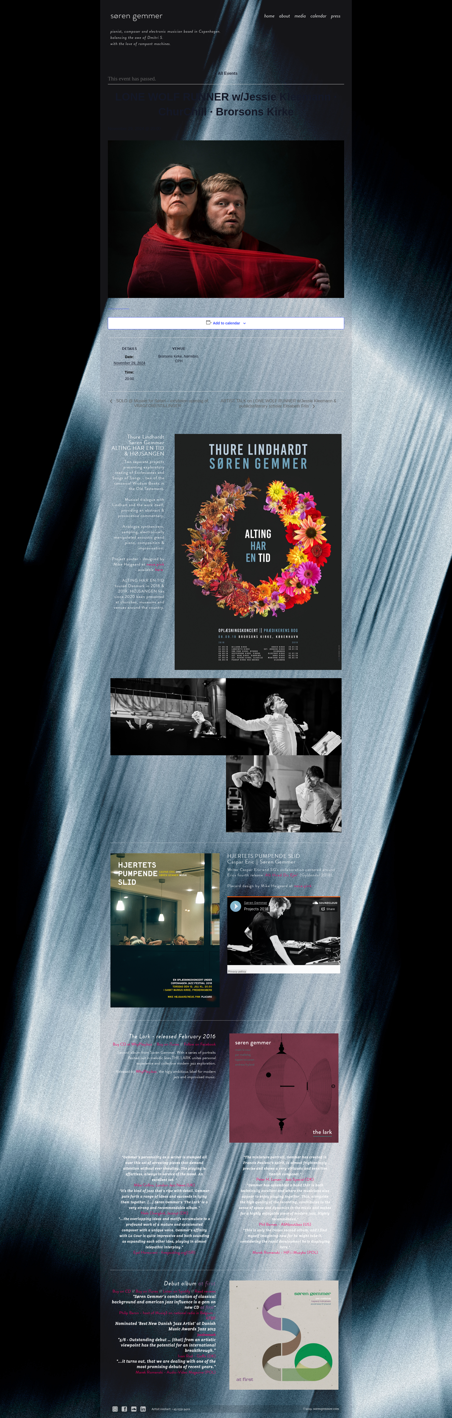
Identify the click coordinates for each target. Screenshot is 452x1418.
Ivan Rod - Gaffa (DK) (197, 1356)
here (159, 570)
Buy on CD (121, 1291)
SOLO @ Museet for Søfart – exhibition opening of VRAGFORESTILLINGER (161, 403)
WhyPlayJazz (146, 1071)
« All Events (226, 73)
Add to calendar (226, 323)
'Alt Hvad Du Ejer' (281, 875)
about (284, 16)
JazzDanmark (206, 1335)
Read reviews (205, 1291)
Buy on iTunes (168, 1044)
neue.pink (155, 564)
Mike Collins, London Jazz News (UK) (164, 1185)
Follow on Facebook (200, 1044)
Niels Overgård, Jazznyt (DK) (164, 1213)
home (269, 16)
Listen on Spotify (176, 1291)
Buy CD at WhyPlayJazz (132, 1044)
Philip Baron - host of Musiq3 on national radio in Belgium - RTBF (167, 1315)
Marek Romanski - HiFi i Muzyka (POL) (285, 1252)
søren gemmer (136, 15)
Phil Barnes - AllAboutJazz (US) (285, 1224)
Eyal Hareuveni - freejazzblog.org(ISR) (164, 1252)
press (336, 16)
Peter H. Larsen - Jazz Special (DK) (285, 1179)
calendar (318, 16)
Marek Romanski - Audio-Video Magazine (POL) (176, 1372)
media (300, 16)
